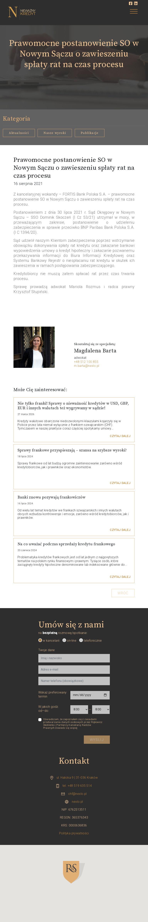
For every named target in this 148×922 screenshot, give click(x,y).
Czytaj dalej (120, 436)
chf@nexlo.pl (77, 794)
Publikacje (89, 133)
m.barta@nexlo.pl (86, 366)
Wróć (123, 593)
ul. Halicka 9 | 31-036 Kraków (77, 777)
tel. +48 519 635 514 (77, 786)
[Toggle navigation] (133, 12)
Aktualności (19, 133)
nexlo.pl (77, 801)
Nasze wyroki (55, 133)
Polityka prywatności (74, 833)
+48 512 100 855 (86, 362)
